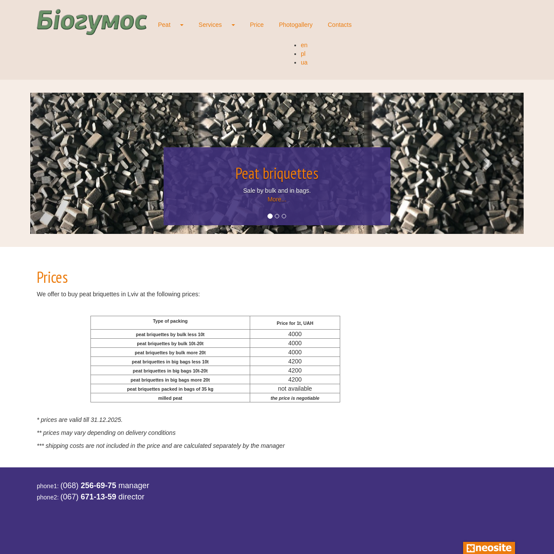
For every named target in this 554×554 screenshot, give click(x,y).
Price (257, 24)
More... (277, 199)
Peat (164, 24)
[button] (67, 163)
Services (210, 24)
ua (304, 62)
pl (303, 53)
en (304, 45)
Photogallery (295, 24)
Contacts (339, 24)
